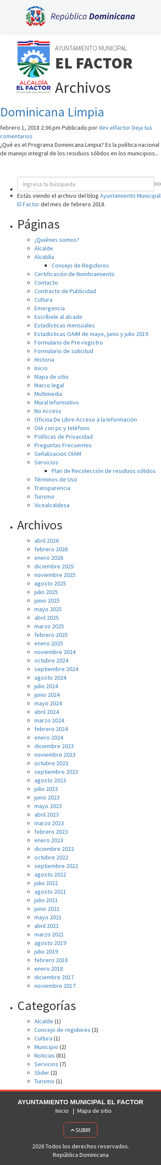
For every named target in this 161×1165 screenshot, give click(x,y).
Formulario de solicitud (63, 351)
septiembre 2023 (56, 772)
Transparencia (52, 488)
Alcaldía (44, 257)
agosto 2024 (50, 677)
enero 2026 (48, 558)
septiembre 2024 (56, 669)
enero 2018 (48, 968)
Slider (41, 1072)
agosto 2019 (50, 943)
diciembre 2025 (54, 566)
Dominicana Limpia (52, 112)
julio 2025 (46, 592)
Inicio (41, 368)
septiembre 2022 (56, 866)
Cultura (43, 299)
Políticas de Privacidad (63, 436)
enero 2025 (48, 643)
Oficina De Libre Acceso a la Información (85, 419)
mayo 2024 (48, 703)
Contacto (46, 282)
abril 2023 (46, 814)
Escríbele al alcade (58, 317)
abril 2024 (46, 712)
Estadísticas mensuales (64, 325)
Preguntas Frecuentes (63, 445)
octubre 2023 (51, 763)
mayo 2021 (48, 917)
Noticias (44, 1055)
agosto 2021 (50, 891)
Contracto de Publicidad (65, 291)
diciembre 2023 (54, 746)
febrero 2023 (51, 831)
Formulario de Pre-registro (68, 342)
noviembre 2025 (55, 575)
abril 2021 (46, 926)
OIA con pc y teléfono (62, 428)
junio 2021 (47, 908)
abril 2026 (46, 540)
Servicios (46, 462)
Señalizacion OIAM (57, 454)
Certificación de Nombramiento (74, 274)
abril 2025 (46, 617)
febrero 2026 (51, 549)
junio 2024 (47, 694)
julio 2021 (46, 900)
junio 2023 (47, 797)
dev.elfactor (115, 127)
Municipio (46, 1047)
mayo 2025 (48, 609)
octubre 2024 (51, 660)
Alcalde (43, 248)
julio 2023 (46, 789)
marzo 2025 (49, 626)
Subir (80, 1130)
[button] (157, 184)
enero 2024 (48, 737)
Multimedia (48, 394)
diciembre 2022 (54, 849)
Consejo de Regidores (80, 265)
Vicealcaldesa (52, 505)
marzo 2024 (49, 720)
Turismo (44, 496)
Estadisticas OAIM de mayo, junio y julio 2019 (91, 334)
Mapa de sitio (51, 376)
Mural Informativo (56, 402)
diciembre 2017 (54, 977)
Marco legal (49, 385)
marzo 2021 (49, 934)
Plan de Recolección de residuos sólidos (104, 471)
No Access (47, 411)
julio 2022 (46, 883)
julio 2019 (46, 951)
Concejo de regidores (62, 1030)
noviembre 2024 (55, 652)
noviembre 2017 (55, 986)
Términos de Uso (55, 479)
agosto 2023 (50, 780)
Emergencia (49, 308)
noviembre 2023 (55, 754)
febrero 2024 (51, 729)
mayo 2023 (48, 806)
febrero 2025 (51, 635)
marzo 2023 (49, 823)
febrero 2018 (51, 960)
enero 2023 (48, 840)
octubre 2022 (51, 857)
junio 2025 (47, 600)
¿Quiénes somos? (56, 240)
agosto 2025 (50, 583)
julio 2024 (46, 686)
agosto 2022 (50, 874)
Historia (44, 359)
